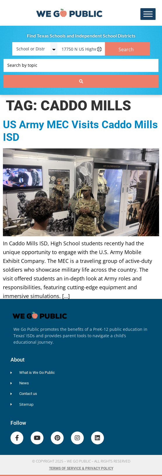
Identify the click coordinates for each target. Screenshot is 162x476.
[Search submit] (81, 81)
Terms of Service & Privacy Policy (81, 468)
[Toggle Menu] (148, 14)
